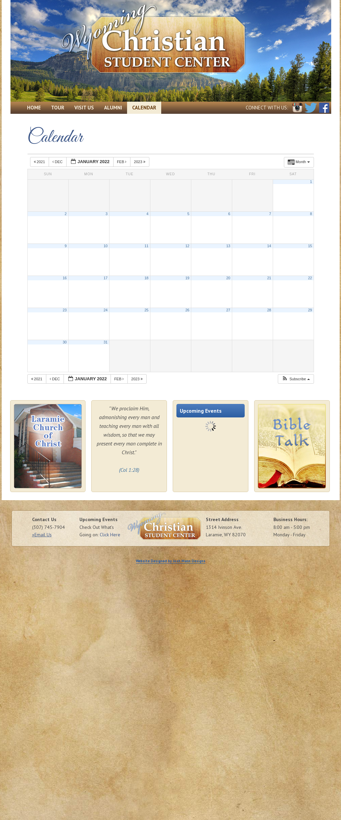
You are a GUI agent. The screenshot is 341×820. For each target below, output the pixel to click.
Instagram (297, 108)
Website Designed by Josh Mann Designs (170, 561)
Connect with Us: (267, 107)
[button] (295, 379)
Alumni (113, 107)
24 (105, 310)
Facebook (324, 108)
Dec (58, 162)
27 (228, 310)
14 (269, 246)
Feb (122, 162)
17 (105, 278)
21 (269, 278)
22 (310, 278)
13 (228, 246)
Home (34, 107)
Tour (57, 107)
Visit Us (84, 107)
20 (228, 278)
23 (65, 310)
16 (65, 278)
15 (310, 246)
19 (187, 278)
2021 (40, 162)
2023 (140, 162)
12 (187, 246)
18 (146, 278)
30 (65, 342)
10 (105, 246)
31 (105, 342)
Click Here (110, 535)
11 (146, 246)
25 (146, 310)
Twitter (311, 108)
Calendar (144, 107)
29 (310, 310)
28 (269, 310)
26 (187, 310)
